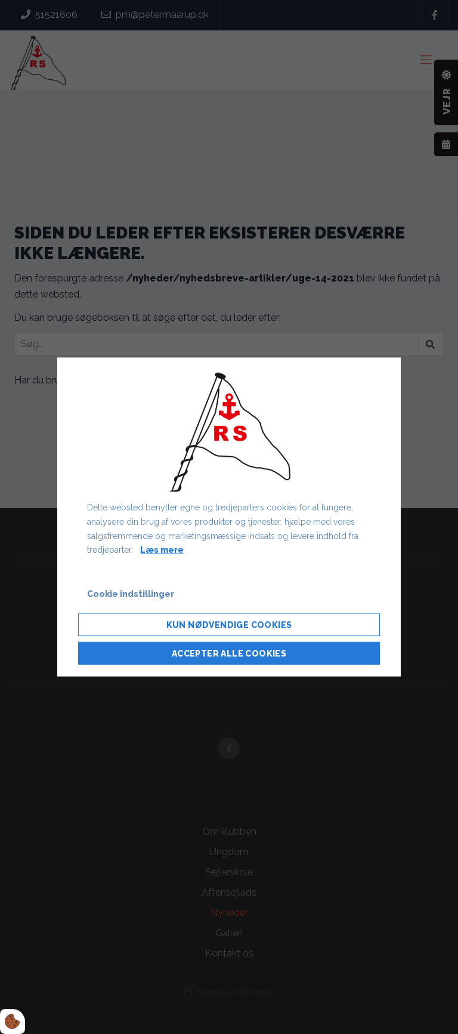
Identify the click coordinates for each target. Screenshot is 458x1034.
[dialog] (229, 517)
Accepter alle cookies (229, 653)
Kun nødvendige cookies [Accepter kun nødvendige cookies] (229, 624)
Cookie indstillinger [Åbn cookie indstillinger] (130, 594)
